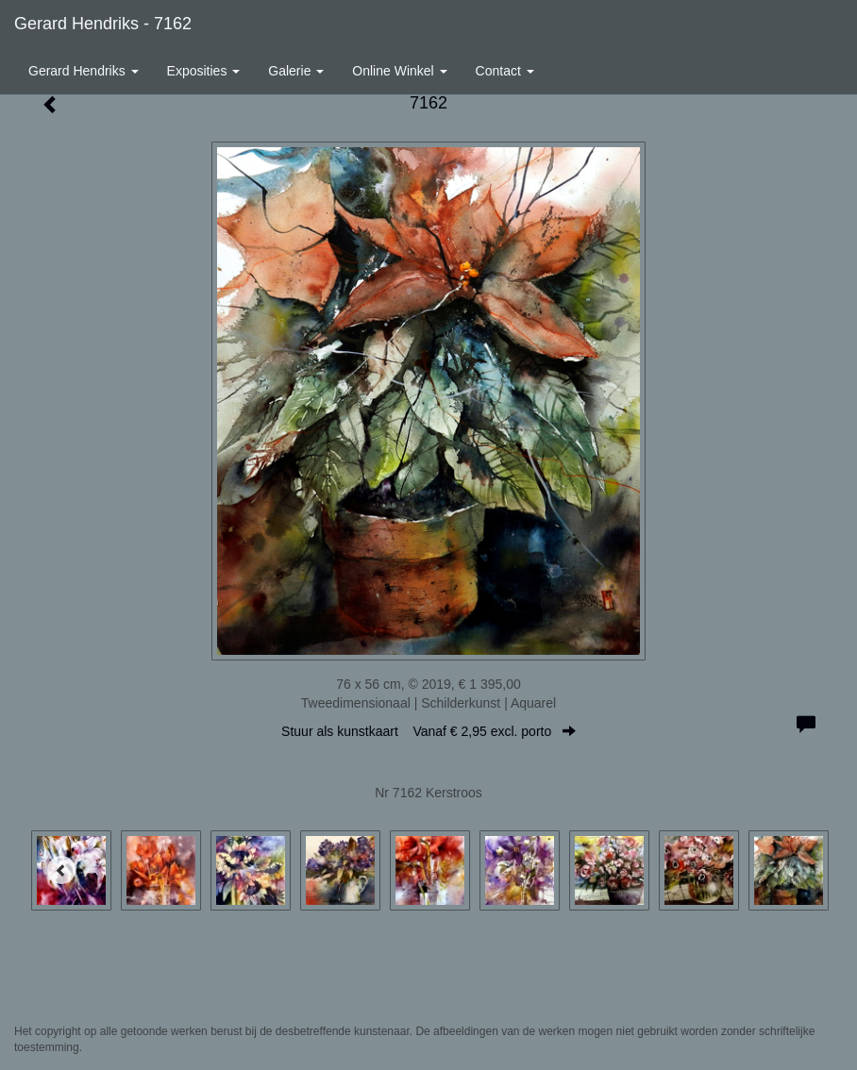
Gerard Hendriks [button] (83, 70)
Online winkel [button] (399, 70)
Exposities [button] (204, 70)
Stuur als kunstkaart (428, 731)
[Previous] (61, 870)
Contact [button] (505, 70)
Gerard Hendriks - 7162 (103, 23)
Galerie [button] (296, 70)
